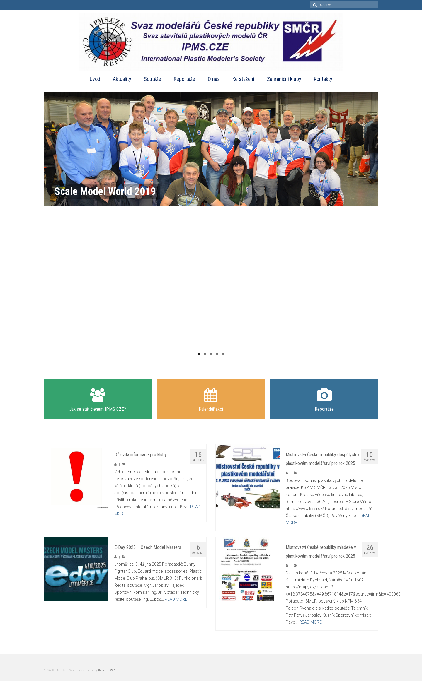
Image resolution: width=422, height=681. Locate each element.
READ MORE (176, 599)
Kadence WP (106, 670)
